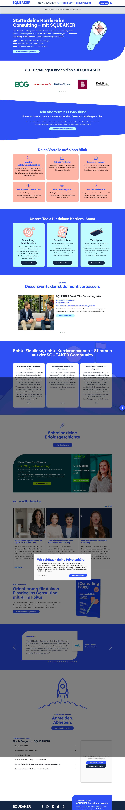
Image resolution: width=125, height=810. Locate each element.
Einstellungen (42, 575)
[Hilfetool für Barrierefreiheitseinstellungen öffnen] (122, 408)
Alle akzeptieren (78, 575)
